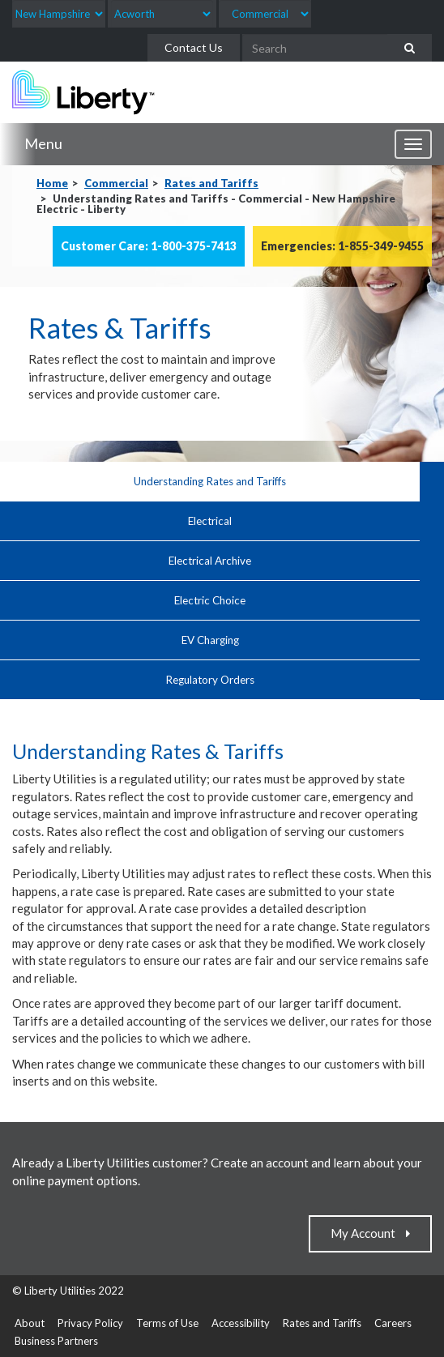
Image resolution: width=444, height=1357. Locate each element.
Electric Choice (209, 600)
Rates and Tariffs (211, 183)
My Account (367, 1233)
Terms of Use (167, 1322)
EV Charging (210, 640)
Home (52, 183)
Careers (393, 1322)
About (30, 1322)
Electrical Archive (210, 560)
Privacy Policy (90, 1322)
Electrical (210, 520)
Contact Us (193, 47)
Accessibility (240, 1322)
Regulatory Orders (209, 679)
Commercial (116, 183)
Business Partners (56, 1340)
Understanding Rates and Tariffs (210, 481)
